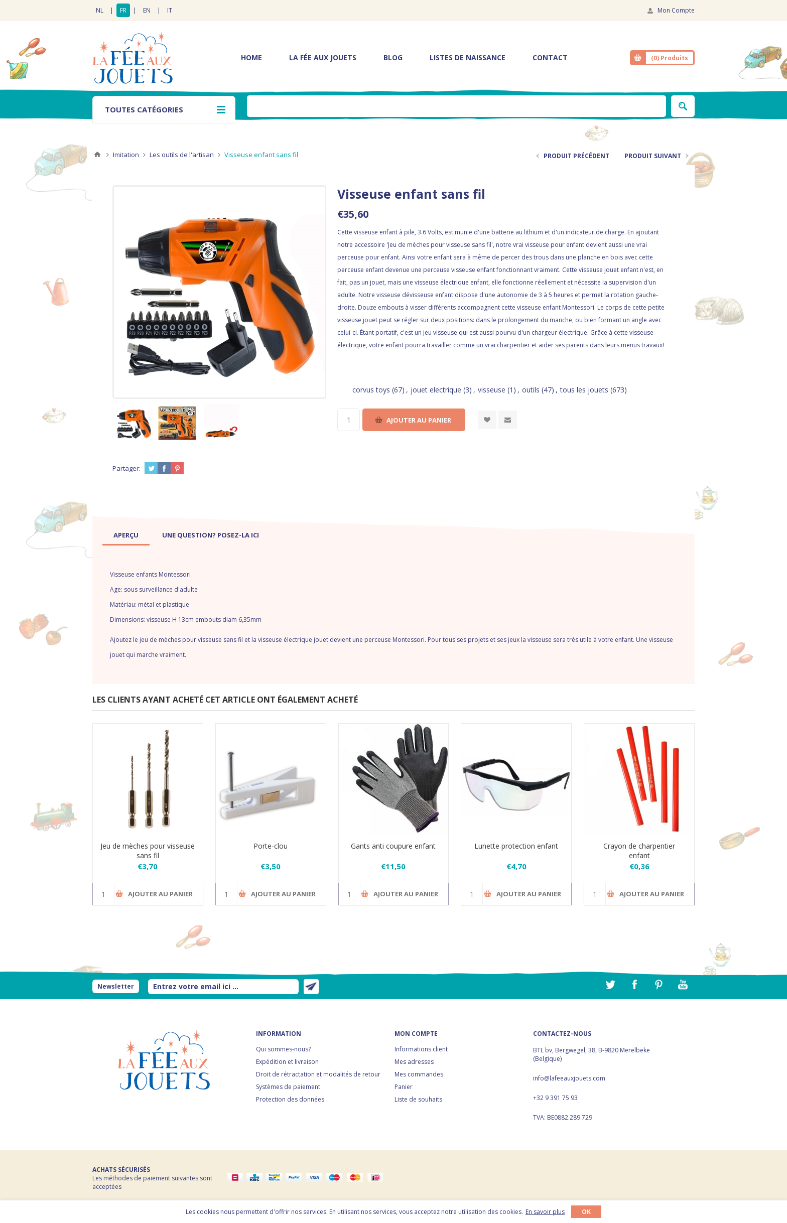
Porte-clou (270, 846)
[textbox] (456, 106)
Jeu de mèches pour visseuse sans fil (147, 850)
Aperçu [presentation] (126, 534)
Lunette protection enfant (516, 846)
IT (169, 10)
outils (531, 389)
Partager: (126, 468)
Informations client (421, 1049)
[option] (134, 423)
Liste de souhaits (418, 1099)
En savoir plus (545, 1211)
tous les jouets (584, 389)
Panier (404, 1086)
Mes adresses (414, 1061)
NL (99, 10)
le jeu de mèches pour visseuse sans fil (188, 639)
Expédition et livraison (287, 1061)
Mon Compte (676, 10)
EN (147, 10)
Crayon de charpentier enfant (639, 850)
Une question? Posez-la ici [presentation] (210, 534)
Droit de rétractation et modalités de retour (318, 1074)
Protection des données (290, 1099)
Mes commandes (419, 1074)
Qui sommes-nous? (283, 1049)
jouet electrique (436, 389)
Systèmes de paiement (288, 1086)
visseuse (491, 389)
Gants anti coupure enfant (393, 846)
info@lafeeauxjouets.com (569, 1078)
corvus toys (371, 389)
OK (586, 1211)
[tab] (126, 535)
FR (123, 10)
